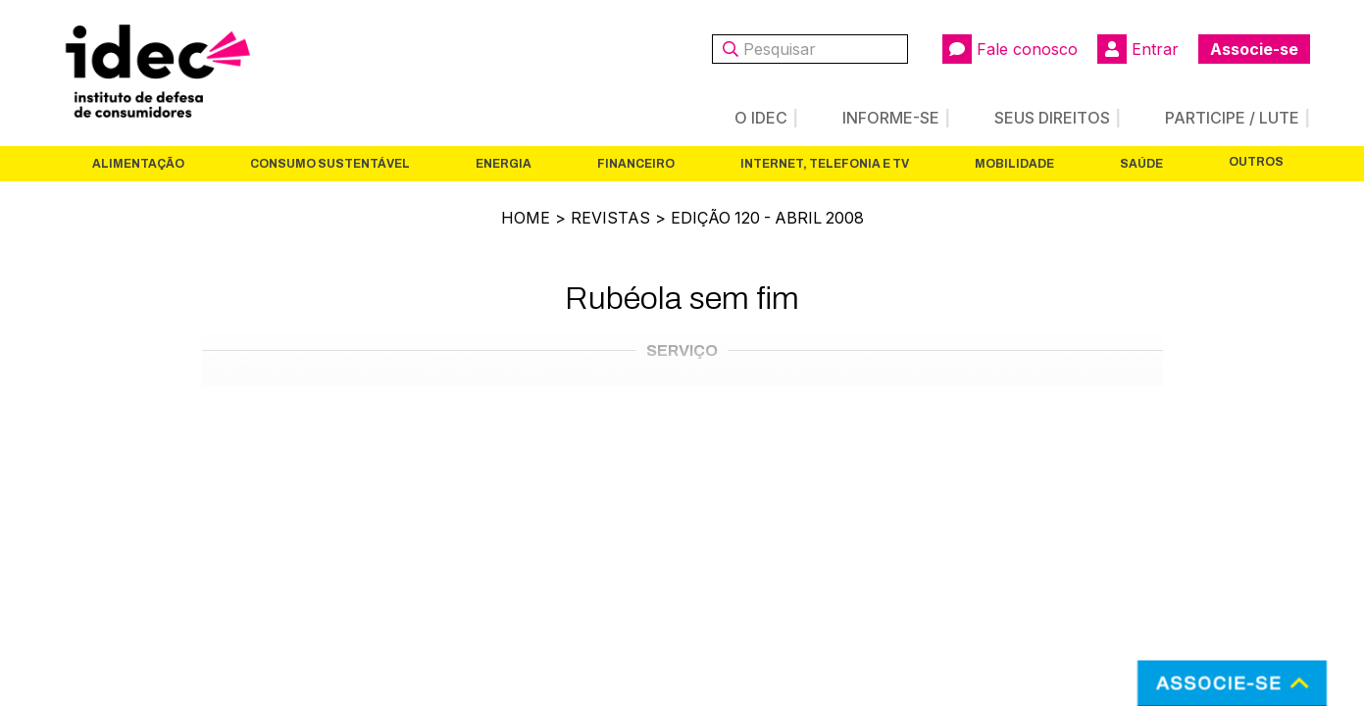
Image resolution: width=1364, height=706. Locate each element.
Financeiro (636, 164)
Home (523, 217)
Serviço (682, 349)
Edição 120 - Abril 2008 (767, 217)
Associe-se (1254, 49)
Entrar (1138, 49)
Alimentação (138, 164)
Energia (503, 164)
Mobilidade (1014, 164)
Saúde (1141, 164)
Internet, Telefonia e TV (824, 164)
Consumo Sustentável (330, 164)
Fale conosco (1010, 49)
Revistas (608, 217)
